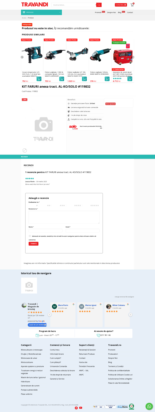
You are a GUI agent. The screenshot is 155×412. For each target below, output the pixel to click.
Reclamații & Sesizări (87, 350)
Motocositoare (27, 362)
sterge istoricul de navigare (124, 297)
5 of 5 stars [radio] (86, 205)
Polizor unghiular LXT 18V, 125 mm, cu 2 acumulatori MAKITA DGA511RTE (76, 74)
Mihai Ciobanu (118, 305)
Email (68, 227)
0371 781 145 (104, 335)
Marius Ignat (90, 305)
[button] (41, 12)
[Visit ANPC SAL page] (99, 406)
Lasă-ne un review (37, 324)
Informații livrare (57, 354)
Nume (31, 227)
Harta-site (83, 362)
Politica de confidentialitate (119, 370)
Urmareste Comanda (58, 366)
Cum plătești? (55, 362)
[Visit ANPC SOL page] (111, 406)
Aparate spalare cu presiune (32, 366)
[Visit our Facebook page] (76, 407)
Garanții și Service (57, 379)
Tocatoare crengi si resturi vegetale (32, 372)
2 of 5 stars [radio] (42, 205)
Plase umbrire (26, 394)
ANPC (81, 375)
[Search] (99, 5)
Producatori (113, 354)
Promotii (100, 12)
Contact (130, 12)
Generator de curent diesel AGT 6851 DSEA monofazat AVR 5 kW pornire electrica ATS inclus (122, 74)
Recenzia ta (33, 209)
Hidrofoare (25, 381)
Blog (121, 12)
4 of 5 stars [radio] (70, 205)
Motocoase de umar (29, 358)
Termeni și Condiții (115, 366)
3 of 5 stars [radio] (55, 205)
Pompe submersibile (29, 390)
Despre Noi (111, 12)
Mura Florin (63, 305)
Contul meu (54, 350)
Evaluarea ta (34, 202)
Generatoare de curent (30, 385)
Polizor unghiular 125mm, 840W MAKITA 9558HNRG (99, 73)
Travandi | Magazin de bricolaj (33, 306)
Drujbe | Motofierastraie (31, 354)
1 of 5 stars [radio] (32, 205)
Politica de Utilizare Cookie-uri (120, 375)
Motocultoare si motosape (31, 350)
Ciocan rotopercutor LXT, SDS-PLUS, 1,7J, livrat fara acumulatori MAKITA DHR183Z (31, 74)
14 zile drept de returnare (60, 375)
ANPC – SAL (84, 370)
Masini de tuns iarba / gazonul (33, 377)
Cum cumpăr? (55, 358)
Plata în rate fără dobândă (118, 383)
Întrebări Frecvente (87, 366)
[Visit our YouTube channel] (80, 407)
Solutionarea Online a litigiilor (120, 379)
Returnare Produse (87, 354)
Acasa (24, 18)
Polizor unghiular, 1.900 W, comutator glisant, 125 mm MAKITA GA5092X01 (54, 74)
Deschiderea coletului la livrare (62, 370)
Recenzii (24, 157)
